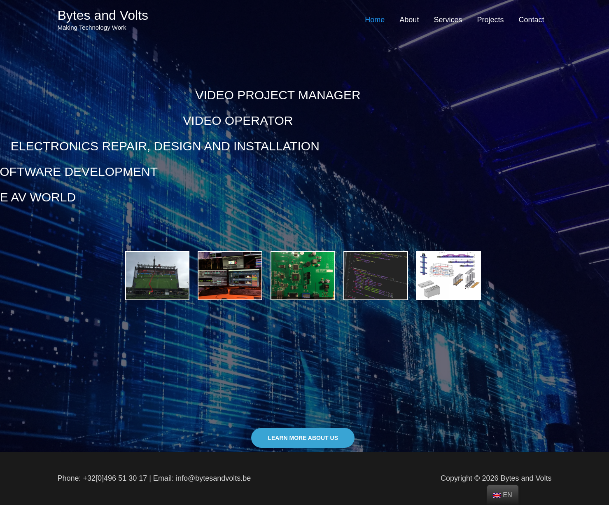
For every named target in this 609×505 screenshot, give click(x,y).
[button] (303, 438)
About (409, 20)
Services (448, 20)
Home (375, 20)
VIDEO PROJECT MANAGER (257, 95)
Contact (531, 20)
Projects (490, 20)
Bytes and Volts (103, 15)
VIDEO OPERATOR (200, 120)
